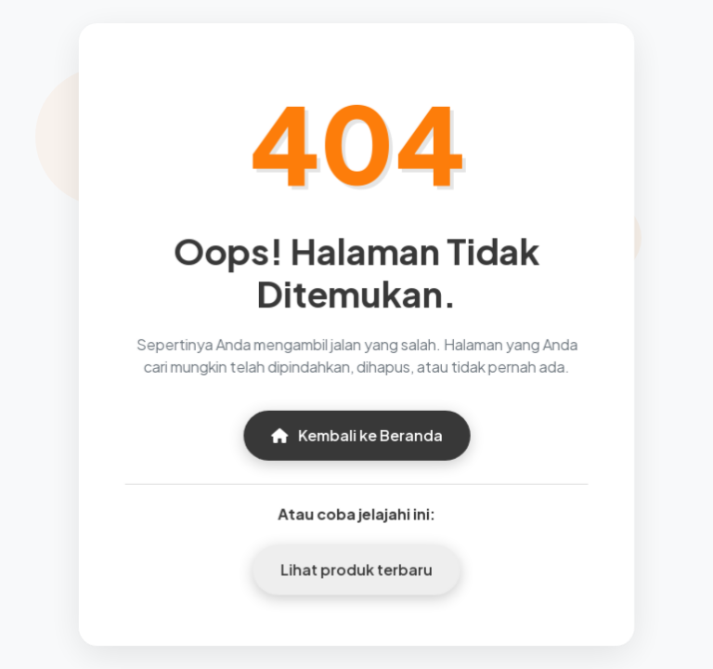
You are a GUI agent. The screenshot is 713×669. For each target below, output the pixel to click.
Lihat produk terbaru (357, 568)
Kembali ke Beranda (356, 434)
